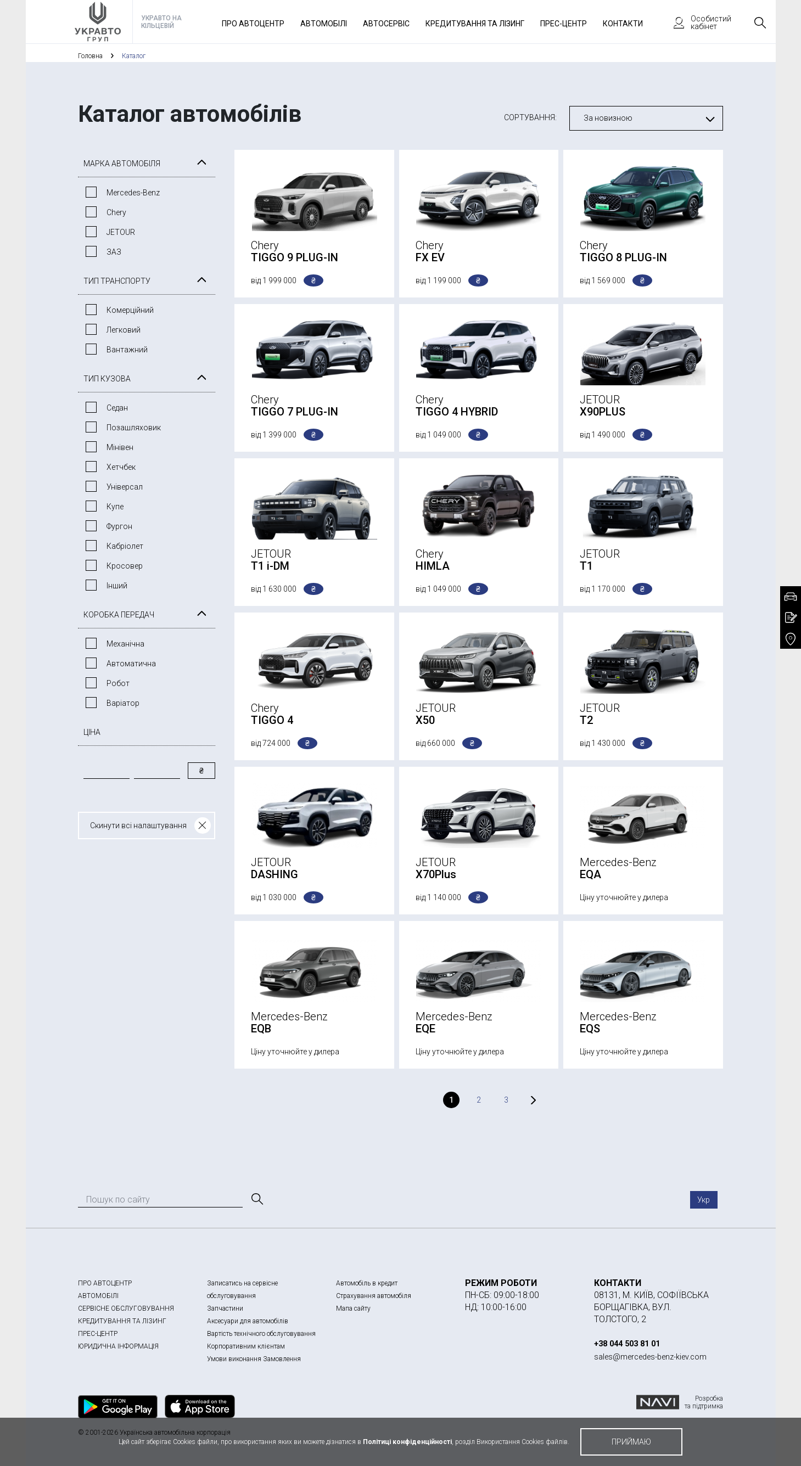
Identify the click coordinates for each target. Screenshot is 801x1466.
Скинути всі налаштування (138, 825)
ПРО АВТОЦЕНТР (105, 1283)
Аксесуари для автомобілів (247, 1321)
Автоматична (131, 663)
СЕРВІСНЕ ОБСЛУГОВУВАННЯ (126, 1308)
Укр (703, 1199)
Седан (117, 407)
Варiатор (123, 703)
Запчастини (225, 1308)
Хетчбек (121, 467)
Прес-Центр (563, 23)
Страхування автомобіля (373, 1296)
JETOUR (121, 232)
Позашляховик (134, 427)
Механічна (125, 643)
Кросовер (125, 565)
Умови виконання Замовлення (254, 1359)
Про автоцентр (253, 23)
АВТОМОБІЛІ (98, 1296)
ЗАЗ (114, 252)
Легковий (124, 329)
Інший (117, 585)
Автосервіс (386, 23)
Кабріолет (125, 546)
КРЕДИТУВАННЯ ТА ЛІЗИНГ (122, 1321)
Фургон (119, 526)
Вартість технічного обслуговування (261, 1334)
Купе (115, 506)
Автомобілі (323, 23)
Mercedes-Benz (133, 192)
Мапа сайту (353, 1308)
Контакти (623, 23)
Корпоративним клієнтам (246, 1346)
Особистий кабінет (697, 22)
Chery (116, 212)
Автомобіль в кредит (366, 1283)
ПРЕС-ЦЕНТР (97, 1334)
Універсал (125, 486)
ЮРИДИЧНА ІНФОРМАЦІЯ (118, 1346)
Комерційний (130, 310)
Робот (118, 683)
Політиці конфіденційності (407, 1442)
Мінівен (120, 447)
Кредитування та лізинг (474, 23)
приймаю (631, 1441)
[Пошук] (256, 1199)
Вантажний (127, 349)
